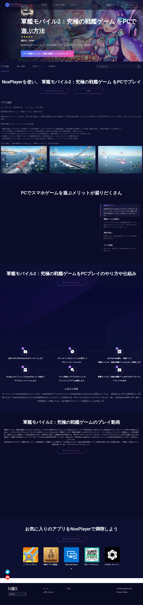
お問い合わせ (48, 592)
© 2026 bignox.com (124, 589)
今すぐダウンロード (54, 91)
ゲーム (44, 5)
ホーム (33, 5)
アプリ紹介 (5, 66)
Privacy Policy (121, 592)
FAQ (68, 589)
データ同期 (108, 245)
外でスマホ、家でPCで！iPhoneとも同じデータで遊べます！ (120, 250)
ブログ (72, 5)
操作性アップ (109, 205)
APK (89, 91)
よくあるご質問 (58, 5)
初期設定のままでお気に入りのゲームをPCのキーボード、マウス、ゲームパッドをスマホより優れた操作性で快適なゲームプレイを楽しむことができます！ (120, 212)
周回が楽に (108, 233)
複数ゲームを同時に (112, 219)
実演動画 (52, 66)
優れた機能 (21, 66)
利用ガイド (37, 66)
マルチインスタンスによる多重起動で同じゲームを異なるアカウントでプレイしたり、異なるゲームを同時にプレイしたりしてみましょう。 (120, 225)
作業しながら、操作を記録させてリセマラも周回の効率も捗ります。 (120, 237)
